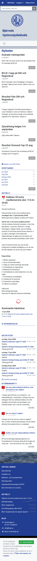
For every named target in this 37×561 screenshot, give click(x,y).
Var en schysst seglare (14, 413)
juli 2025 (4, 180)
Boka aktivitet (6, 471)
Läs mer (31, 67)
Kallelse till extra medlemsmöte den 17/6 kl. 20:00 (18, 200)
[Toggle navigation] (4, 44)
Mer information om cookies (11, 488)
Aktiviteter (11, 3)
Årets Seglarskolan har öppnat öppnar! (15, 512)
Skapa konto (30, 3)
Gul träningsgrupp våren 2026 (12, 508)
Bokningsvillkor (7, 481)
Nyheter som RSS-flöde (11, 164)
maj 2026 (5, 174)
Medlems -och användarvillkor (12, 478)
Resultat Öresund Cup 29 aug (17, 145)
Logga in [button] (19, 3)
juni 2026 (5, 172)
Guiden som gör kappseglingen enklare (20, 433)
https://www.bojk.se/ (11, 531)
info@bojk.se (8, 528)
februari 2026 (6, 177)
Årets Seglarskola (8, 505)
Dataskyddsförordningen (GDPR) (13, 484)
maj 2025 (5, 185)
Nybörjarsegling (7, 502)
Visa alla (31, 189)
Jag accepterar (26, 542)
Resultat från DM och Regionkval (13, 98)
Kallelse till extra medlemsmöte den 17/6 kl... (17, 498)
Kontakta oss (6, 474)
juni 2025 (5, 182)
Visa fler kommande (9, 379)
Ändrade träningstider (13, 54)
